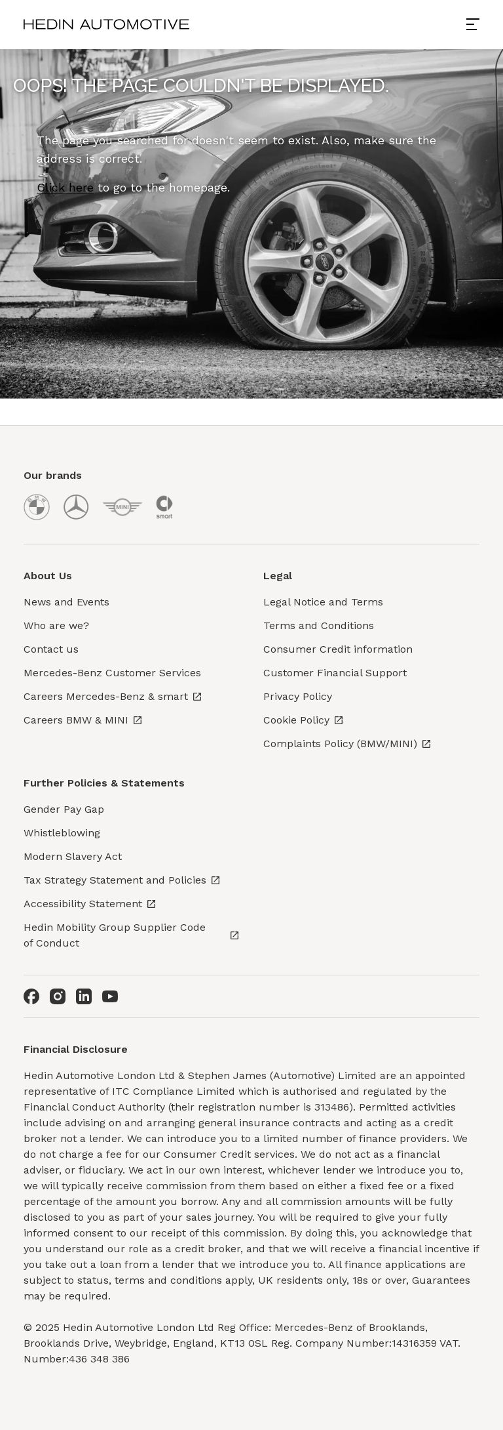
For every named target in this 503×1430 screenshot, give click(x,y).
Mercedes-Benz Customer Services (112, 672)
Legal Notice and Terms (323, 602)
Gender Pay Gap (64, 809)
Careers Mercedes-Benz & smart (113, 696)
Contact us (51, 649)
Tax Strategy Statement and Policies (122, 880)
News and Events (66, 602)
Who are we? (56, 625)
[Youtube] (110, 996)
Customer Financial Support (335, 672)
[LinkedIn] (84, 996)
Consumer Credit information (338, 649)
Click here (65, 187)
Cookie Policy (303, 720)
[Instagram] (57, 996)
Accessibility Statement (90, 903)
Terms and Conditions (318, 625)
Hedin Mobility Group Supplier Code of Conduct (132, 935)
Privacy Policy (297, 696)
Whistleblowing (62, 833)
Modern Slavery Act (73, 856)
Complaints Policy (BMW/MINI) (347, 743)
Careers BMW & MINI (83, 720)
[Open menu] (478, 24)
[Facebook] (31, 996)
